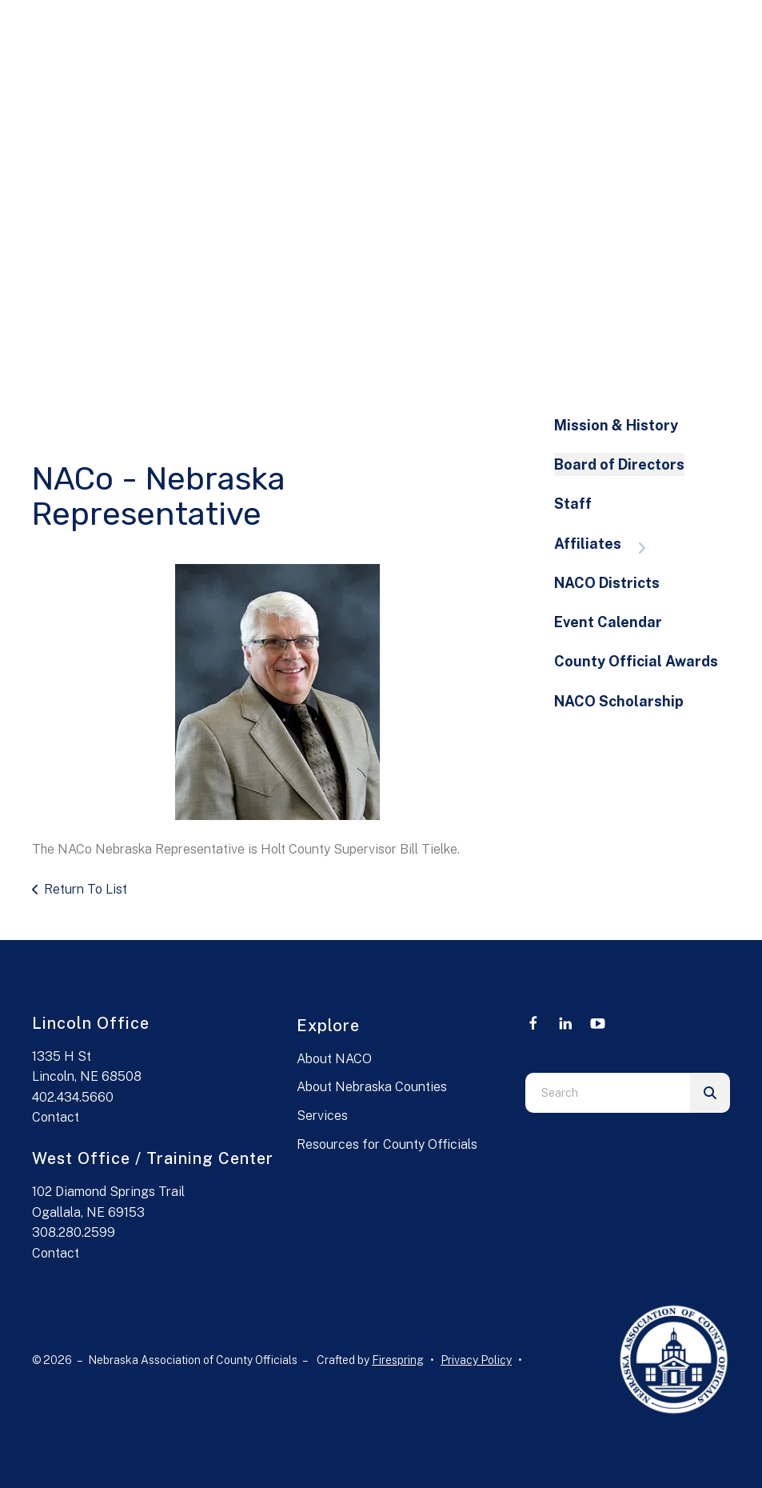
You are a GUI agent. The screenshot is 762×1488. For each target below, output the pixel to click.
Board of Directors (619, 464)
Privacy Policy (476, 1360)
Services (322, 1115)
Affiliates (607, 545)
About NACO (334, 1058)
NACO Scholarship (619, 701)
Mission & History (616, 425)
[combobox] (607, 1093)
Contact (55, 1117)
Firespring (398, 1360)
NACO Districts (607, 582)
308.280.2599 (73, 1232)
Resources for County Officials (387, 1144)
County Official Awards (636, 661)
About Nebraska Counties (372, 1086)
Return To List (85, 889)
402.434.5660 (73, 1097)
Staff (573, 503)
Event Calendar (608, 622)
